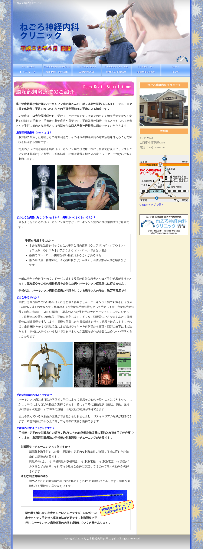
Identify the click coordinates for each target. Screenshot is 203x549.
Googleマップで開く (152, 204)
